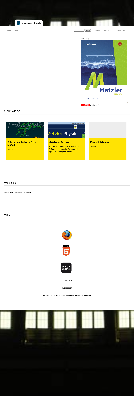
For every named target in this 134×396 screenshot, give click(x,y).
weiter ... (94, 105)
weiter (10, 149)
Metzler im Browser (59, 142)
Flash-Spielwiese (99, 142)
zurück (8, 30)
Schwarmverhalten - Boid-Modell (21, 143)
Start (16, 30)
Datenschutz (108, 30)
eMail (97, 30)
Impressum (121, 30)
